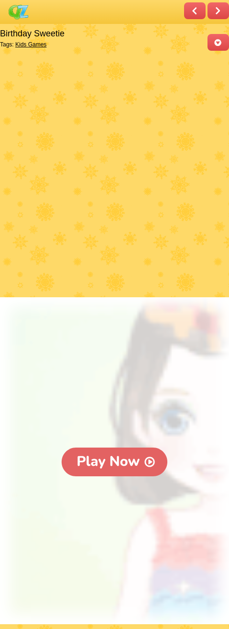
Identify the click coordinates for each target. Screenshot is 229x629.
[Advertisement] (114, 175)
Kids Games (30, 44)
